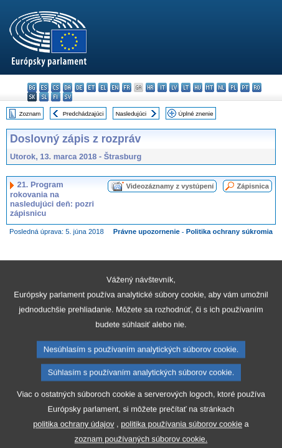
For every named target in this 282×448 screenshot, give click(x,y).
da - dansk (67, 87)
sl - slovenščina (44, 96)
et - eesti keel (91, 87)
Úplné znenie (196, 113)
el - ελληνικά (103, 87)
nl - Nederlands (221, 87)
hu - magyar (197, 87)
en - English (115, 87)
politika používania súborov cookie (181, 436)
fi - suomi (55, 96)
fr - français (126, 87)
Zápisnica (253, 186)
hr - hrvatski (150, 87)
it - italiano (162, 87)
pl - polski (233, 87)
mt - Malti (209, 87)
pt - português (245, 87)
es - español (44, 87)
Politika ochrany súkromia (229, 231)
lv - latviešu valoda (174, 87)
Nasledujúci (131, 113)
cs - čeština (55, 87)
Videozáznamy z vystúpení (170, 186)
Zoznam (30, 113)
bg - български (32, 87)
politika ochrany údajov (73, 436)
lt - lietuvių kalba (185, 87)
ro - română (256, 87)
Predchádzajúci (83, 113)
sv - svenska (67, 96)
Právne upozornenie (146, 231)
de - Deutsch (79, 87)
